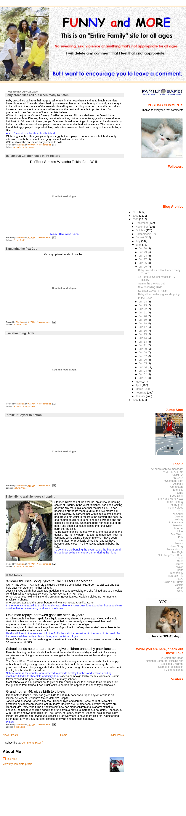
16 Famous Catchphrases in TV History (32, 155)
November (142, 226)
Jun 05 (143, 363)
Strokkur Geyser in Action (23, 415)
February (141, 392)
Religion (178, 567)
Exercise (178, 489)
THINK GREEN (174, 575)
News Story (176, 546)
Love (180, 540)
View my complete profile (17, 763)
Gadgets (178, 513)
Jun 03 (143, 370)
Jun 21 (143, 312)
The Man (11, 758)
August (140, 237)
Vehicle (179, 584)
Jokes (179, 531)
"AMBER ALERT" (173, 471)
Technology (176, 572)
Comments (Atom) (32, 742)
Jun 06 (143, 359)
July (138, 241)
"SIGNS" (178, 477)
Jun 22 (143, 308)
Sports (179, 570)
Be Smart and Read (171, 657)
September (142, 233)
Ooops (179, 558)
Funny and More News (169, 498)
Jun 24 (143, 301)
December (142, 222)
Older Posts (117, 735)
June (139, 244)
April (139, 385)
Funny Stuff (19, 240)
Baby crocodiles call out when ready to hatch (37, 95)
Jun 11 (143, 345)
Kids (180, 537)
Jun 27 (143, 259)
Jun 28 (143, 255)
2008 (135, 219)
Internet (178, 528)
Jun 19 (143, 319)
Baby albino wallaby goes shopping (30, 496)
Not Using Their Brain (170, 555)
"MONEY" (177, 474)
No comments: (44, 145)
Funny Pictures (174, 501)
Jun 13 (143, 341)
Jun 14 (143, 337)
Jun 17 (143, 327)
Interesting (177, 525)
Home (63, 735)
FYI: (180, 510)
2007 (135, 399)
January (141, 396)
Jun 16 (143, 330)
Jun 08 (143, 352)
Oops (180, 561)
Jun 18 (143, 323)
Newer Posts (10, 735)
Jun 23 (143, 305)
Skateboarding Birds (19, 333)
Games (179, 516)
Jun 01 (143, 377)
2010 (135, 212)
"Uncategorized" (173, 480)
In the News (28, 147)
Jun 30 (143, 248)
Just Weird (177, 534)
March (140, 388)
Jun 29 (143, 252)
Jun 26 (143, 262)
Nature (17, 488)
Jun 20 (143, 316)
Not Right (177, 552)
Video (25, 324)
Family (179, 492)
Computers (176, 486)
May (138, 381)
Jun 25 (143, 266)
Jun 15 (143, 334)
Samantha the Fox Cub (21, 248)
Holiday (178, 519)
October (141, 230)
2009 (135, 215)
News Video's (175, 549)
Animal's (17, 147)
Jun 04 (143, 367)
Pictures (178, 564)
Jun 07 (143, 356)
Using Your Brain (173, 581)
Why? (180, 590)
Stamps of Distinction (170, 666)
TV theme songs (173, 669)
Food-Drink (176, 495)
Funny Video (29, 406)
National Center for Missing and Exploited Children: (164, 662)
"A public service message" (167, 468)
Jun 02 (143, 374)
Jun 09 (143, 348)
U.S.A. (179, 578)
